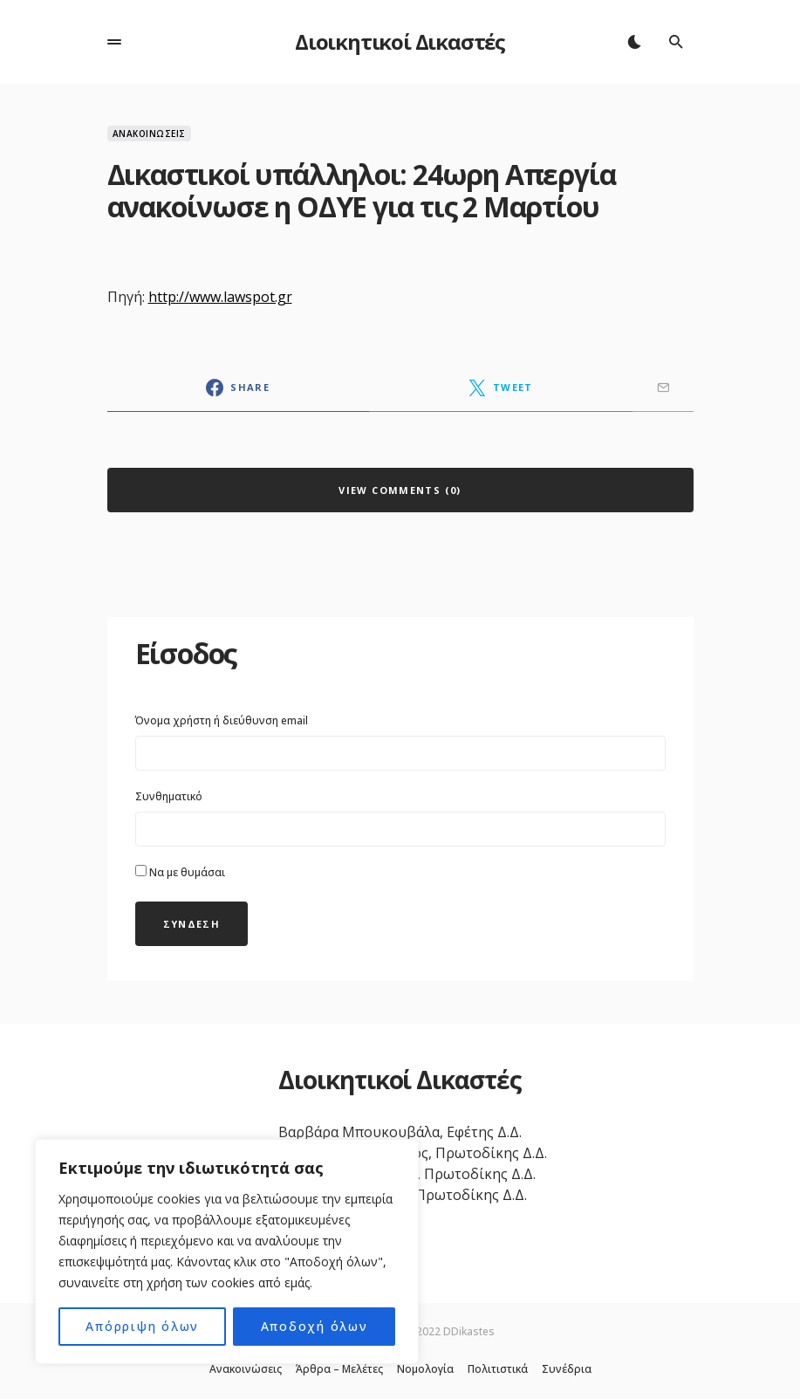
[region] (227, 1251)
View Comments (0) (399, 490)
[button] (114, 42)
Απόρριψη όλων (142, 1326)
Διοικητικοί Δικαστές (400, 41)
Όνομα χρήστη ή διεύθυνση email (221, 720)
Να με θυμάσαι (180, 872)
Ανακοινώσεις (149, 133)
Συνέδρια (566, 1369)
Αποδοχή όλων (314, 1326)
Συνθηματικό (168, 796)
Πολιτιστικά (498, 1369)
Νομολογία (425, 1369)
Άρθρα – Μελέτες (339, 1369)
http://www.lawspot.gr (220, 296)
